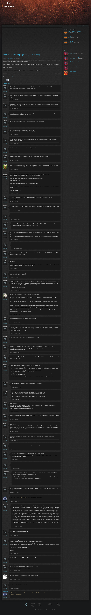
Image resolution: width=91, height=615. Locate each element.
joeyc (4, 138)
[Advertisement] (38, 13)
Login (79, 25)
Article (69, 32)
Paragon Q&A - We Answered (74, 36)
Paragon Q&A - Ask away (73, 41)
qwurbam (5, 205)
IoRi (4, 345)
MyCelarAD (5, 452)
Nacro (4, 565)
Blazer (4, 94)
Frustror (5, 364)
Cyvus (4, 317)
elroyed (4, 251)
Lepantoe (5, 214)
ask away (13, 76)
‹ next (5, 73)
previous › (57, 73)
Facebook (33, 603)
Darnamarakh (6, 471)
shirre (4, 293)
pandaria (9, 76)
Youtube (32, 606)
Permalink (5, 91)
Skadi (4, 173)
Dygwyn (5, 402)
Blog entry (70, 72)
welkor (4, 414)
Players (20, 25)
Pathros (5, 120)
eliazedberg (5, 382)
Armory (58, 603)
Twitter (32, 605)
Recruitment (50, 604)
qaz (4, 435)
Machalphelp (6, 391)
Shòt (4, 103)
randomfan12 (6, 222)
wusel (4, 487)
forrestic (5, 538)
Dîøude (4, 196)
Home (4, 25)
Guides (15, 25)
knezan (4, 85)
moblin (4, 231)
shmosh (5, 155)
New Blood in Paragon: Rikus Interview (76, 52)
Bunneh (5, 164)
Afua (4, 574)
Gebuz (4, 423)
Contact (31, 25)
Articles (9, 25)
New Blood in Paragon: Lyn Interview (75, 57)
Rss (31, 604)
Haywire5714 (6, 242)
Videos (26, 25)
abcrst (4, 146)
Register (85, 25)
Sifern (4, 129)
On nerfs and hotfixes (72, 71)
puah (4, 583)
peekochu (5, 280)
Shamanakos (6, 504)
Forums (42, 25)
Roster (58, 605)
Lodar (4, 260)
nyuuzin (5, 111)
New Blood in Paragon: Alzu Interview (76, 61)
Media (37, 25)
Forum (39, 604)
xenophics (10, 58)
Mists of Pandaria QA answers (74, 31)
